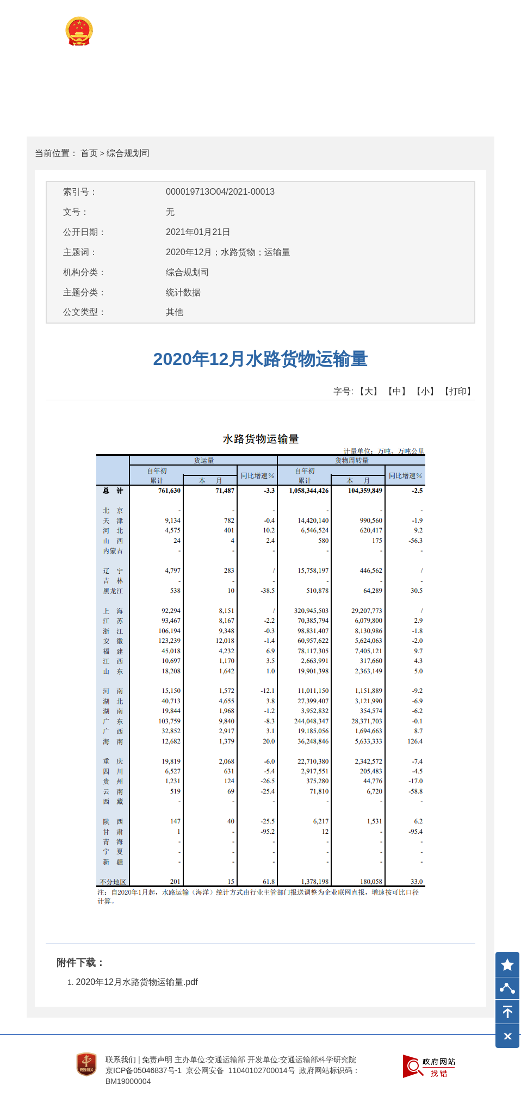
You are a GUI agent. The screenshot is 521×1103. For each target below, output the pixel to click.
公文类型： (85, 312)
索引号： (80, 191)
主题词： (80, 252)
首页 (89, 153)
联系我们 (121, 1059)
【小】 (425, 391)
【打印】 (458, 391)
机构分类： (85, 272)
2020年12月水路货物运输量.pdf (137, 982)
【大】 (369, 391)
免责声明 (157, 1059)
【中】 (397, 391)
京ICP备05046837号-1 (144, 1070)
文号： (76, 211)
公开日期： (85, 232)
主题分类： (85, 292)
